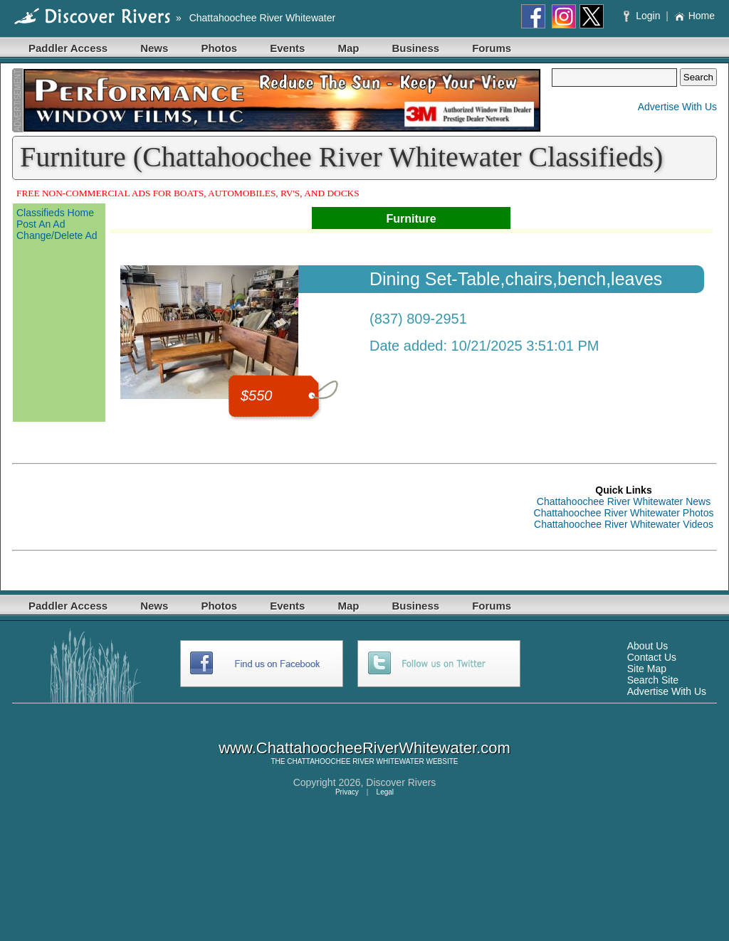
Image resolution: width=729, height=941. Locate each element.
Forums (491, 48)
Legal (385, 792)
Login (643, 15)
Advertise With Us (677, 106)
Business (415, 48)
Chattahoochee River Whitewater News (623, 501)
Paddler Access (67, 48)
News (154, 48)
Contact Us (651, 657)
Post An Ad (40, 224)
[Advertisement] (271, 507)
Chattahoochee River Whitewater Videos (623, 524)
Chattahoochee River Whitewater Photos (624, 513)
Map (348, 48)
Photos (219, 48)
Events (287, 48)
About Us (647, 646)
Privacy (347, 792)
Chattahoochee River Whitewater (262, 17)
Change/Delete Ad (57, 235)
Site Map (646, 668)
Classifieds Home (55, 212)
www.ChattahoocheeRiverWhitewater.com (364, 748)
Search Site (652, 680)
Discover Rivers (401, 782)
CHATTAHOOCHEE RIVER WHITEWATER (355, 761)
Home (694, 15)
